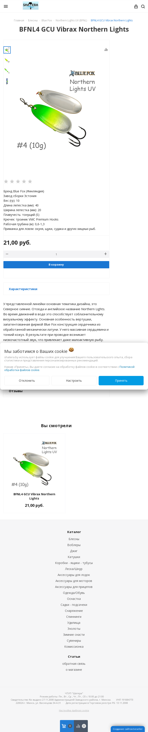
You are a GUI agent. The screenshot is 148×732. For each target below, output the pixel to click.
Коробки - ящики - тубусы (74, 563)
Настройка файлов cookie (74, 710)
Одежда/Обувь (74, 593)
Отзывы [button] (15, 391)
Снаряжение (74, 611)
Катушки (74, 557)
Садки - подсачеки (74, 605)
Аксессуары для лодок (74, 575)
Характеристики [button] (23, 289)
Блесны (74, 539)
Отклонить (27, 380)
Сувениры (74, 640)
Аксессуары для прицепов (74, 587)
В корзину (56, 264)
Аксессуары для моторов (73, 581)
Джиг (74, 551)
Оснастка (74, 599)
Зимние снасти (74, 635)
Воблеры (74, 545)
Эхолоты (73, 629)
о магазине (74, 670)
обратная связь (73, 664)
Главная (19, 20)
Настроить (74, 380)
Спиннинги (73, 617)
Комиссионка (74, 646)
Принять (121, 380)
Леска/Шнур (73, 569)
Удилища (73, 623)
